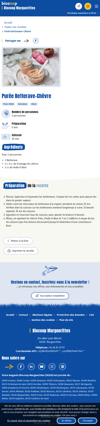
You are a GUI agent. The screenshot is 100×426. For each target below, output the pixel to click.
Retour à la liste (18, 240)
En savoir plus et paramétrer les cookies (28, 420)
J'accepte (88, 420)
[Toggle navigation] (96, 7)
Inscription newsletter (50, 295)
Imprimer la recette (21, 250)
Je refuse (66, 420)
